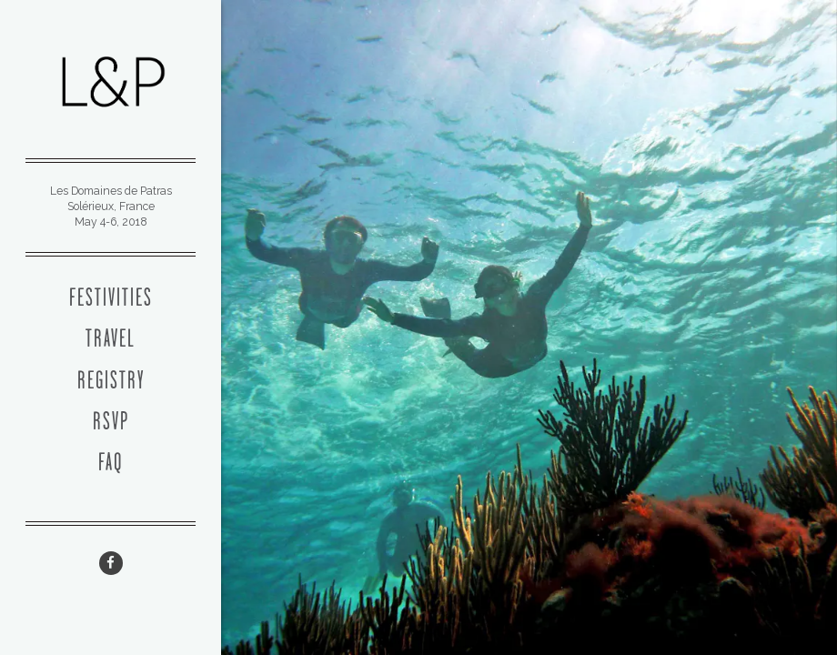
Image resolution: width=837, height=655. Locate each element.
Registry (111, 382)
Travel (111, 340)
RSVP (111, 423)
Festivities (111, 299)
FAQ (110, 464)
